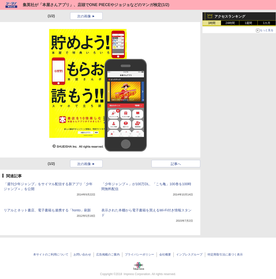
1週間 (248, 23)
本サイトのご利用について (50, 254)
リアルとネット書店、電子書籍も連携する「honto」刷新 (47, 210)
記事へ (176, 164)
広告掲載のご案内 (108, 254)
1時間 (212, 23)
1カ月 (267, 23)
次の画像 (84, 16)
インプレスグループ (189, 254)
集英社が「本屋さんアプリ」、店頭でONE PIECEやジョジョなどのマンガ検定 (92, 5)
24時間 (229, 23)
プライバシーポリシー (139, 254)
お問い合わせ (82, 254)
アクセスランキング (229, 16)
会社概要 (165, 254)
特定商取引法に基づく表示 (225, 254)
